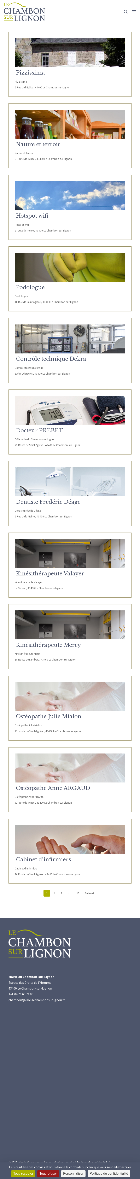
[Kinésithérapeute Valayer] (70, 553)
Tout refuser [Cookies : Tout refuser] (48, 1173)
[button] (134, 12)
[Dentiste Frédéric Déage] (70, 481)
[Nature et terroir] (70, 124)
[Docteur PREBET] (70, 410)
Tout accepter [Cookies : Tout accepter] (23, 1173)
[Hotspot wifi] (70, 195)
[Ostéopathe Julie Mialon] (70, 696)
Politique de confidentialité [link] (109, 1173)
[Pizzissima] (70, 52)
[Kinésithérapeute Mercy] (70, 624)
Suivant (89, 893)
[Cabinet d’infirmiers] (70, 839)
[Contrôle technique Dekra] (70, 338)
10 (77, 893)
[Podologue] (70, 267)
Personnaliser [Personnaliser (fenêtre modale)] (73, 1173)
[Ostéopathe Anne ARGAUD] (70, 767)
